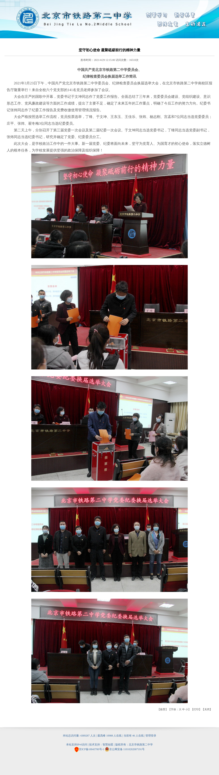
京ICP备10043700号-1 (91, 749)
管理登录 (150, 735)
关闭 (207, 709)
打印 (196, 709)
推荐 (162, 709)
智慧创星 (108, 744)
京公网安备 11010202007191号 (125, 749)
